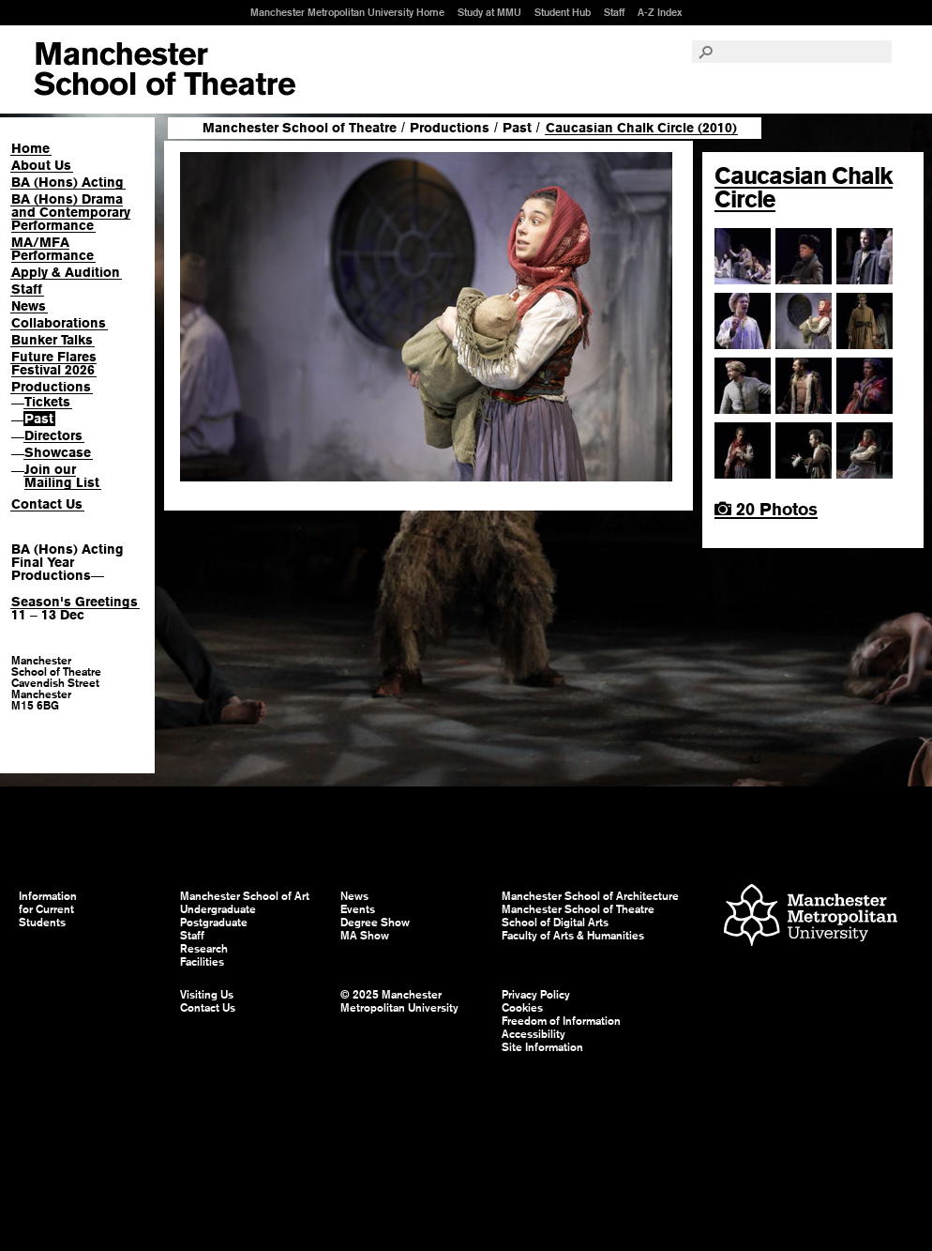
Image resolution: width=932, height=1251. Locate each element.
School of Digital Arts (555, 922)
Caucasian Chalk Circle (803, 187)
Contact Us (47, 503)
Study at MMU (489, 12)
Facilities (202, 962)
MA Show (364, 935)
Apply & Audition (65, 272)
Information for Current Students (48, 909)
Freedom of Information (561, 1021)
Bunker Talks (52, 339)
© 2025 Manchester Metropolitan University (399, 1001)
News (28, 305)
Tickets (47, 401)
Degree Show (375, 922)
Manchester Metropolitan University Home (347, 12)
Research (204, 948)
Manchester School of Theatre (300, 127)
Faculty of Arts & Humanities (573, 935)
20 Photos (766, 509)
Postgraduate (214, 922)
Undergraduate (218, 909)
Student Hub (562, 12)
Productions (51, 386)
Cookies (522, 1008)
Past (38, 418)
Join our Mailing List (61, 476)
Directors (53, 435)
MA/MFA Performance (52, 249)
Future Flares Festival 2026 (54, 363)
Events (357, 909)
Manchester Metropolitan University (810, 917)
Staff (614, 12)
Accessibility (533, 1034)
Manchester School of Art (164, 69)
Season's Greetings (74, 601)
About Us (41, 165)
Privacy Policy (536, 994)
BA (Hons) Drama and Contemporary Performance (70, 212)
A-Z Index (660, 12)
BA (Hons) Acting (67, 182)
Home (30, 148)
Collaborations (58, 322)
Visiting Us (206, 994)
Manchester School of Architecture (590, 896)
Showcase (57, 452)
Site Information (542, 1047)
